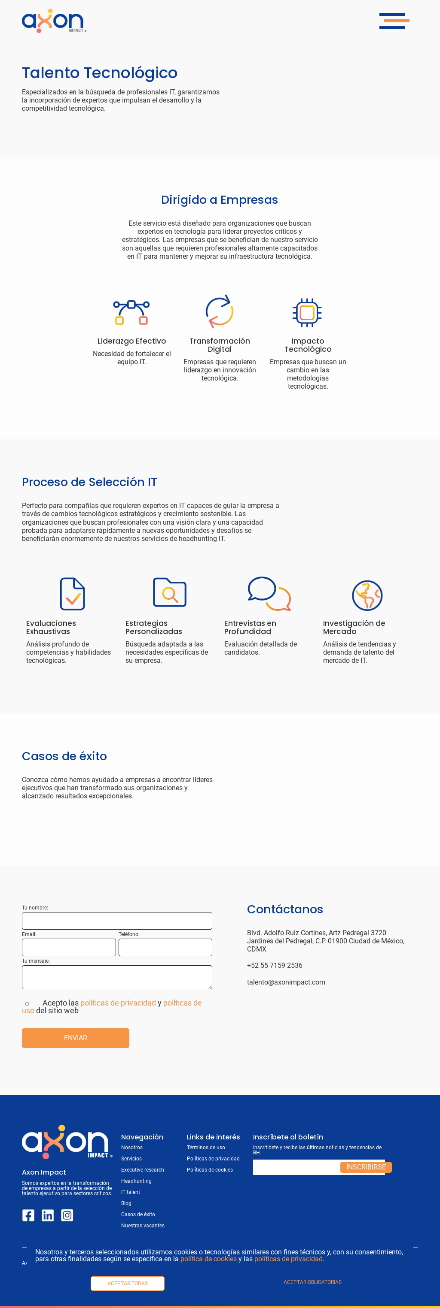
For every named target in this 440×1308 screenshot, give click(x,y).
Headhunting (136, 1181)
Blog (126, 1203)
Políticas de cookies (210, 1169)
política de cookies (208, 1259)
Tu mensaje (35, 961)
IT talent (130, 1192)
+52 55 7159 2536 (274, 965)
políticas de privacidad (288, 1259)
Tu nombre (34, 908)
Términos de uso (206, 1147)
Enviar (75, 1038)
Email (28, 934)
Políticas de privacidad (213, 1158)
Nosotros (132, 1147)
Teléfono (128, 934)
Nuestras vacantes (143, 1225)
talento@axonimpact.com (286, 982)
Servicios (131, 1158)
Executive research (142, 1169)
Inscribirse (366, 1167)
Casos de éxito (138, 1214)
